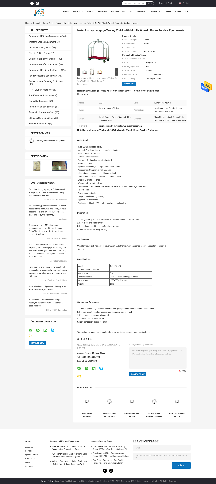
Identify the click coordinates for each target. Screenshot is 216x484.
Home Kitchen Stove (39, 123)
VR (186, 11)
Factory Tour (118, 11)
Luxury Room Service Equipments (51, 141)
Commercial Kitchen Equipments (45, 36)
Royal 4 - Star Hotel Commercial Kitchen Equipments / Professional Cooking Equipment (69, 448)
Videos (90, 11)
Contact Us (156, 11)
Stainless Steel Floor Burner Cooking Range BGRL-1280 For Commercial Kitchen (111, 454)
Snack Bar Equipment (39, 101)
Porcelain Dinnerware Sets (42, 112)
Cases (178, 11)
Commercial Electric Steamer (43, 59)
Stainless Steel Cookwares (42, 118)
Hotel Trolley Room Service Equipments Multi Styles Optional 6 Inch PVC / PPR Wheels (176, 415)
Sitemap (29, 466)
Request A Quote (166, 3)
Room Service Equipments (54, 23)
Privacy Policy (47, 481)
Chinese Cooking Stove (40, 47)
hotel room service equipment (120, 332)
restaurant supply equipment (94, 332)
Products (78, 11)
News (168, 11)
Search (149, 3)
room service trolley (142, 332)
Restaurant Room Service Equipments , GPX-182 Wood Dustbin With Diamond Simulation (132, 415)
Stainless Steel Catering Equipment (46, 81)
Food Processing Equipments (43, 75)
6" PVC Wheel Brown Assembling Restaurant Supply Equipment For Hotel (154, 415)
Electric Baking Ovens (39, 53)
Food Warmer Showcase (41, 95)
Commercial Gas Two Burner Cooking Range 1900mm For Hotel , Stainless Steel (111, 447)
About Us (102, 11)
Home (66, 11)
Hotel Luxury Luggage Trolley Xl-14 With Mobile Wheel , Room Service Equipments (97, 81)
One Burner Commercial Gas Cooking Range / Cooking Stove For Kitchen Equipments (109, 462)
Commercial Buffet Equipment (43, 64)
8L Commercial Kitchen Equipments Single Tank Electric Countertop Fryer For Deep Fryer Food (70, 456)
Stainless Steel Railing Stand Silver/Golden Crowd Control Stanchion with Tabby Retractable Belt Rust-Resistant (109, 415)
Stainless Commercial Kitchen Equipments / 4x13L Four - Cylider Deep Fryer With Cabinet (70, 463)
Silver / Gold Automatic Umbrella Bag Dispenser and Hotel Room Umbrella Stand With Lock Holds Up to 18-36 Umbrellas (87, 415)
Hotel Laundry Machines (41, 89)
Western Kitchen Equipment (42, 42)
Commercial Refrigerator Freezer (45, 70)
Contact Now (129, 84)
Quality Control (137, 11)
